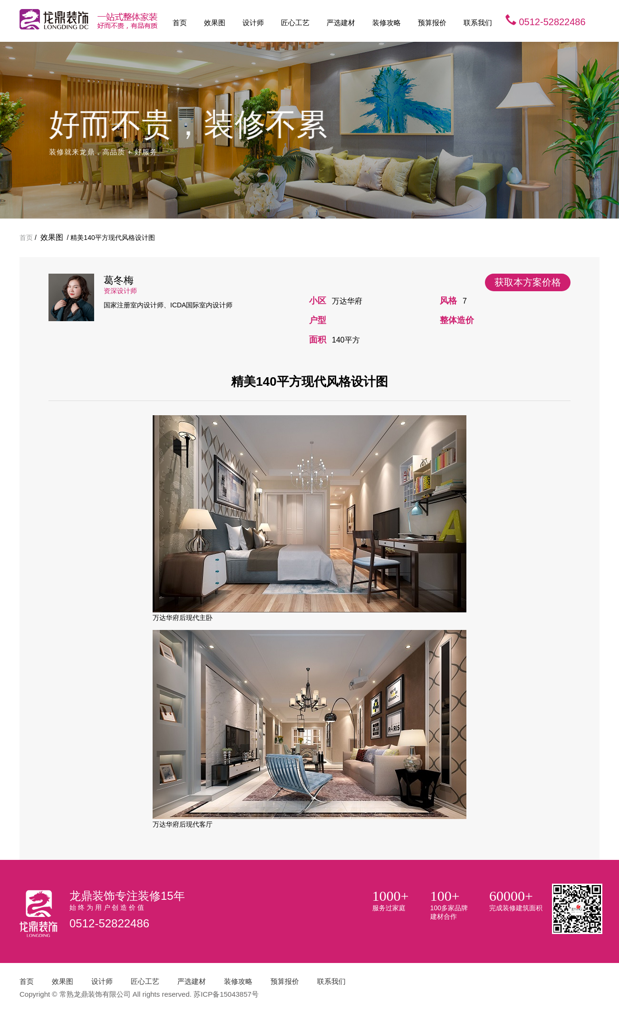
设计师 (253, 23)
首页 (180, 23)
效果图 (214, 23)
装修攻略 (386, 23)
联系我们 (478, 23)
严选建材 (341, 23)
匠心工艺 (295, 23)
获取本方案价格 (527, 282)
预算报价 (432, 23)
